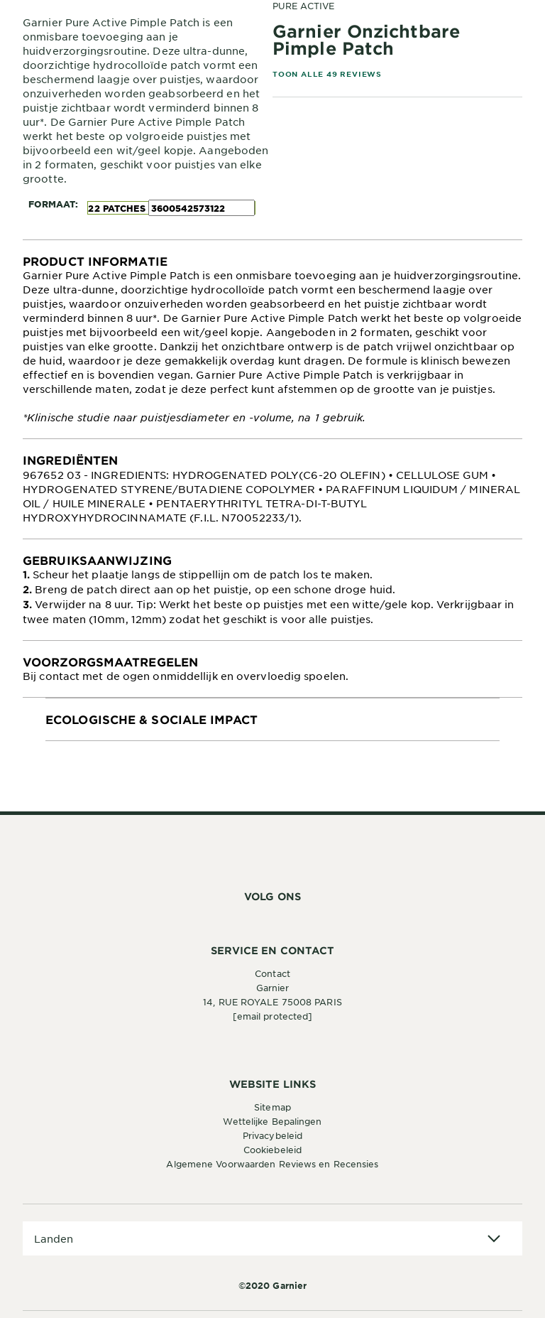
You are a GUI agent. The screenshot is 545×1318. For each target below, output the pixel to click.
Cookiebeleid (272, 1149)
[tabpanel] (272, 339)
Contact (272, 973)
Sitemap (272, 1107)
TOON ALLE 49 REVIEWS (327, 73)
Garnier (273, 987)
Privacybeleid (272, 1135)
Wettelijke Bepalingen (272, 1121)
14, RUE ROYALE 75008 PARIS (272, 1002)
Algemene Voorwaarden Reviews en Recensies (272, 1164)
